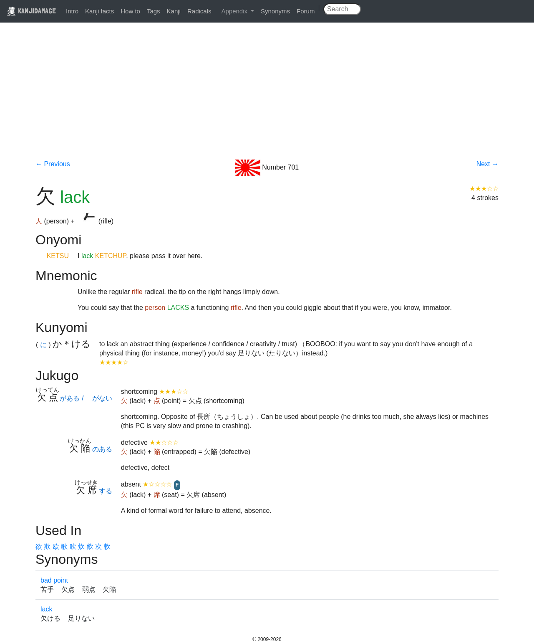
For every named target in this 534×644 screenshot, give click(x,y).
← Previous (52, 163)
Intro (72, 11)
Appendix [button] (235, 11)
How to (130, 11)
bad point (54, 580)
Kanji (174, 11)
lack (46, 609)
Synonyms (275, 11)
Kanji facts (99, 11)
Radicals (199, 11)
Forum (306, 11)
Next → (487, 163)
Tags (153, 11)
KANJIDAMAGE (31, 10)
